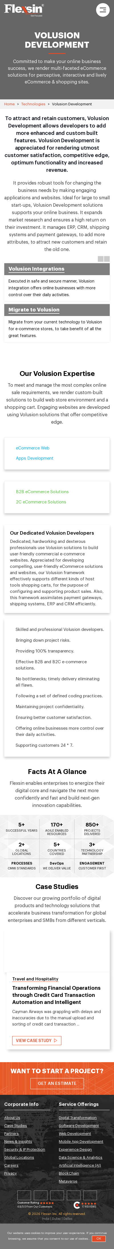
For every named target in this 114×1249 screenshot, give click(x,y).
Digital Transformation (78, 1118)
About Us (12, 1118)
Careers (11, 1165)
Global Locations (19, 1157)
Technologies (33, 104)
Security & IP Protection (24, 1149)
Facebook (57, 1195)
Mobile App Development (81, 1141)
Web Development (75, 1133)
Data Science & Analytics (80, 1157)
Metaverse (68, 1181)
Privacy (10, 1173)
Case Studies (15, 1125)
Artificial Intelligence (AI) (80, 1165)
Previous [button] (100, 259)
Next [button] (107, 259)
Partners (11, 1133)
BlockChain (69, 1173)
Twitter (40, 1195)
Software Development (79, 1125)
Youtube (90, 1195)
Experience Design (75, 1149)
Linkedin (24, 1195)
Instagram (73, 1195)
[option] (57, 304)
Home (9, 104)
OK (98, 1238)
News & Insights (18, 1141)
